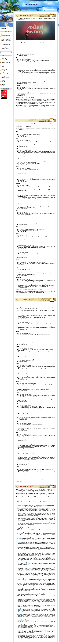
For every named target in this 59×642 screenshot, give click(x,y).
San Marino (20, 634)
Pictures (2, 80)
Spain (19, 557)
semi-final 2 (28, 45)
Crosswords (3, 59)
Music (2, 76)
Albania (19, 505)
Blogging (2, 58)
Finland (19, 573)
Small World (3, 83)
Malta (19, 522)
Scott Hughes (3, 39)
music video (27, 564)
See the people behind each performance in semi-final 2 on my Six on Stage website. (30, 289)
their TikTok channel (38, 323)
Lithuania (19, 583)
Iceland (19, 547)
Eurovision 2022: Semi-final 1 (25, 299)
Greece (19, 538)
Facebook (3, 65)
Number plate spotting (5, 77)
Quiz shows (48, 0)
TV (1, 85)
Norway (19, 608)
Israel (19, 508)
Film (2, 66)
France (19, 595)
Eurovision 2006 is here (5, 48)
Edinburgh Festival (4, 63)
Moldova (19, 562)
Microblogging (3, 73)
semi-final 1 (22, 45)
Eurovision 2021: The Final (24, 486)
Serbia (19, 529)
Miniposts (3, 74)
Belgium (19, 513)
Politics (2, 81)
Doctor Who (3, 61)
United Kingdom (20, 533)
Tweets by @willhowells (4, 28)
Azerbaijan (20, 605)
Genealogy (3, 69)
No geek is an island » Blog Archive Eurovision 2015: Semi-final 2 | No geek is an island (6, 46)
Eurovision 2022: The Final (24, 15)
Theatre (2, 84)
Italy (19, 621)
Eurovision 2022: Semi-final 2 (25, 120)
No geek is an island (32, 4)
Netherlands (20, 614)
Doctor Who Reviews (4, 62)
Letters (2, 70)
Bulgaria (19, 579)
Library (2, 72)
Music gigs (55, 0)
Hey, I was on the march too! (6, 36)
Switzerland (20, 542)
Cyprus (19, 501)
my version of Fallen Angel (25, 612)
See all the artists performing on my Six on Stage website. (25, 97)
